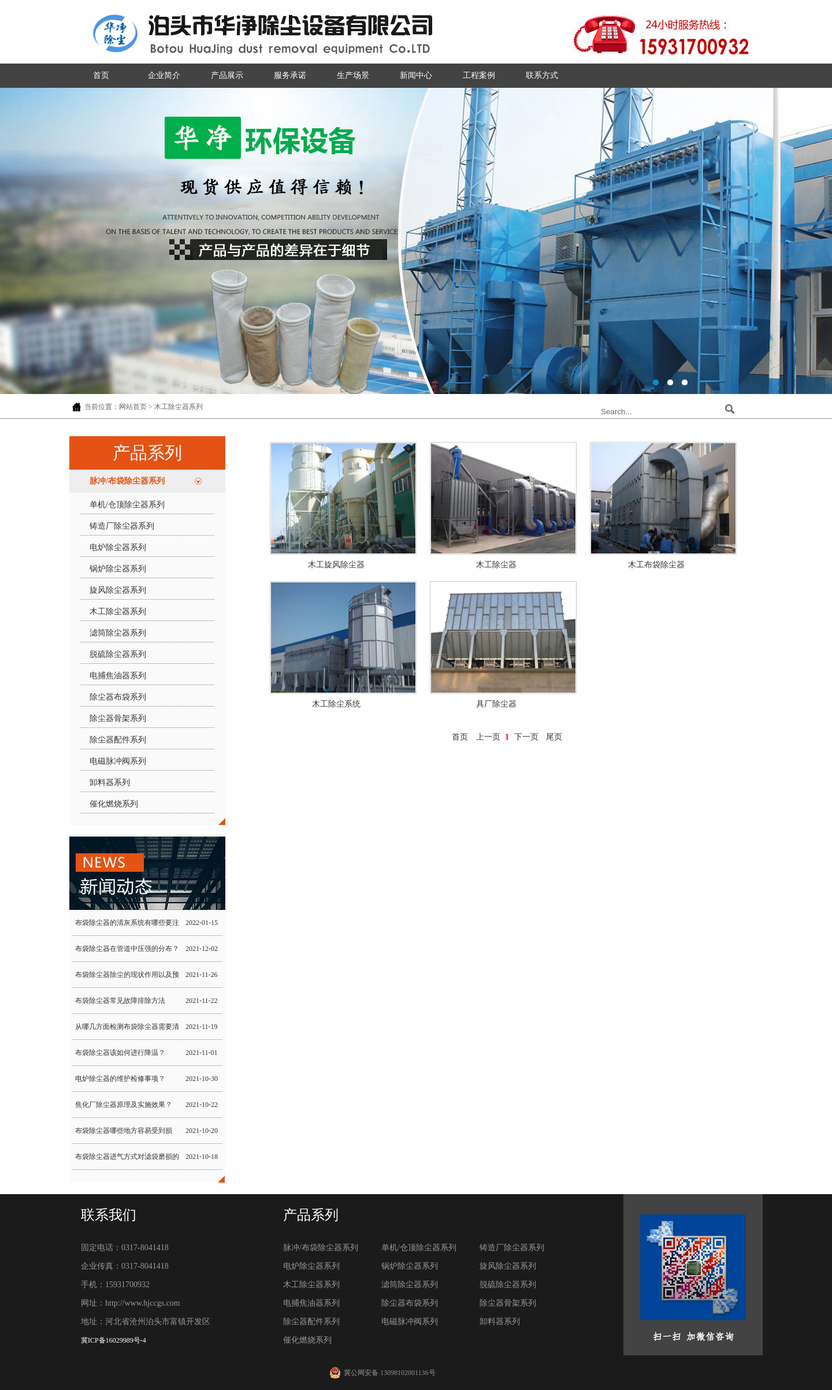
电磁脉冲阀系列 (118, 761)
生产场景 (353, 75)
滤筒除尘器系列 (118, 633)
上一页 (488, 737)
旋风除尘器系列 (118, 590)
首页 (101, 75)
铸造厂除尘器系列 (122, 526)
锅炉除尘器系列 (118, 568)
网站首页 (133, 407)
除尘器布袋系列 (118, 697)
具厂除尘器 (496, 704)
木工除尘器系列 (118, 611)
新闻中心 (416, 75)
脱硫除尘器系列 (118, 654)
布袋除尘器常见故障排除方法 (120, 1001)
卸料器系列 (110, 782)
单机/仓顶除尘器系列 (127, 504)
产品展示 (227, 75)
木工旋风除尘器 (336, 564)
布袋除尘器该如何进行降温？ (120, 1053)
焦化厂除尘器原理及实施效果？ (123, 1105)
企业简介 (164, 75)
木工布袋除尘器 (656, 564)
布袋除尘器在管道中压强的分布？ (127, 949)
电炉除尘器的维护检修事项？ (120, 1079)
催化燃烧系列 (114, 804)
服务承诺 (290, 75)
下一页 (526, 737)
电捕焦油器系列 (118, 675)
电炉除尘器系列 (118, 547)
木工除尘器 (496, 564)
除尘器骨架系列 (118, 718)
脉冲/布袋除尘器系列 (127, 481)
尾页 (554, 737)
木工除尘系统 (336, 704)
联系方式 (542, 75)
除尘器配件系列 (118, 739)
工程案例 (479, 75)
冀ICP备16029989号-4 (113, 1340)
